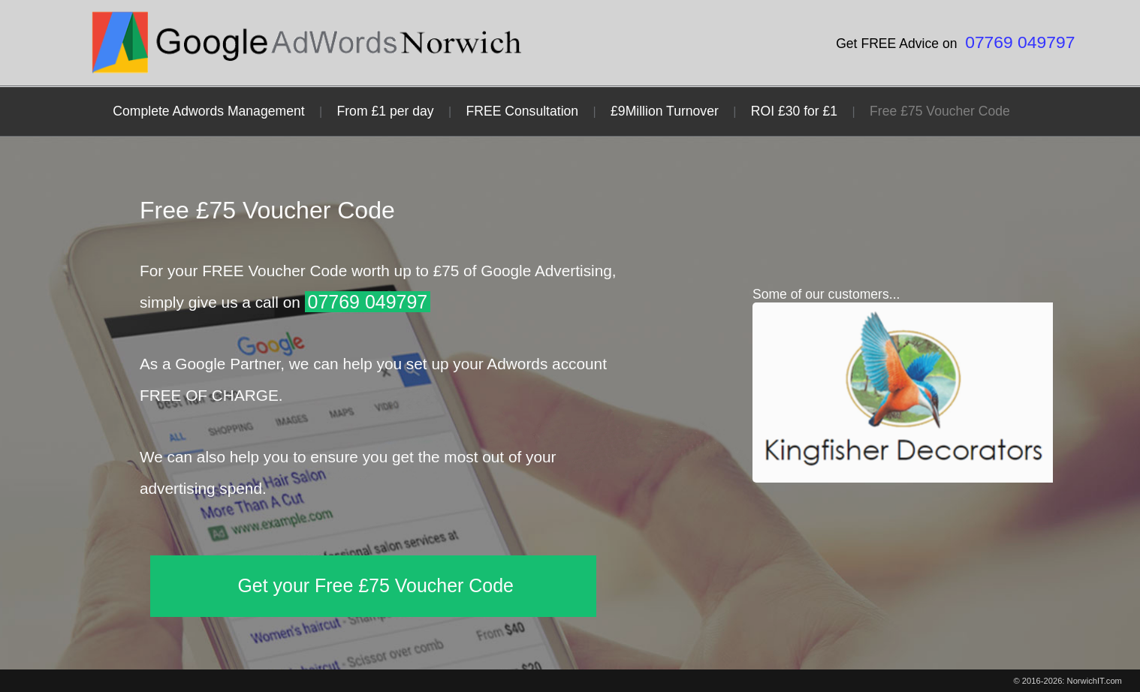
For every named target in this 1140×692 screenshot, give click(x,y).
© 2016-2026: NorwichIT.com (1068, 680)
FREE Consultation (522, 111)
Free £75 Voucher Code (940, 111)
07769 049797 (1020, 42)
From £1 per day (385, 111)
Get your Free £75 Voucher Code (375, 585)
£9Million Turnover (665, 111)
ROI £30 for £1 (794, 111)
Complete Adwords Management (208, 111)
